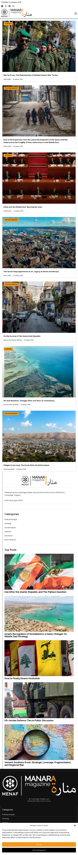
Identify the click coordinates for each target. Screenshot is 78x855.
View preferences (39, 851)
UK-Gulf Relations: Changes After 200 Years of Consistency (28, 401)
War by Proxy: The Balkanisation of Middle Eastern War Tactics (30, 75)
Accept (39, 845)
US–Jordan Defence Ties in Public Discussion (28, 720)
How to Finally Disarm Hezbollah (22, 678)
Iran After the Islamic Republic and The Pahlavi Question (35, 592)
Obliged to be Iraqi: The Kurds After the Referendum (26, 465)
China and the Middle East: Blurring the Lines (22, 207)
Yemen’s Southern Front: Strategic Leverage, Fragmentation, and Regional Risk (37, 763)
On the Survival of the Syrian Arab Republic (21, 336)
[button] (75, 826)
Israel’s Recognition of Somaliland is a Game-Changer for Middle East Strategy (35, 635)
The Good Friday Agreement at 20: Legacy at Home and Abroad (31, 272)
